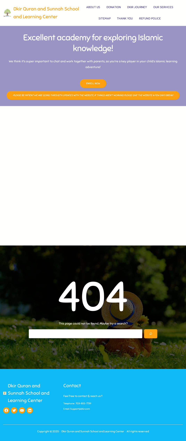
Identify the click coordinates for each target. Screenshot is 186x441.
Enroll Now (93, 83)
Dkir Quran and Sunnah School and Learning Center (28, 393)
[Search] (150, 333)
